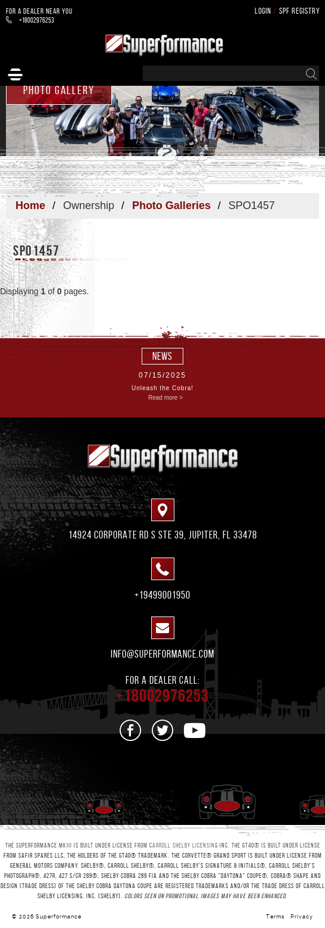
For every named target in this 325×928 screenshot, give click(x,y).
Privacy (301, 917)
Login (263, 11)
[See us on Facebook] (131, 730)
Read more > (165, 397)
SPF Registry (299, 11)
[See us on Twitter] (163, 730)
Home (30, 205)
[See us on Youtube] (195, 730)
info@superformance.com (162, 654)
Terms (275, 917)
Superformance (59, 917)
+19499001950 (162, 595)
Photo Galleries (171, 205)
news (162, 356)
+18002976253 (30, 20)
